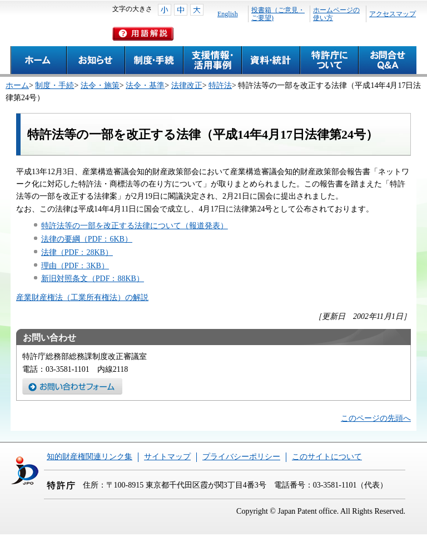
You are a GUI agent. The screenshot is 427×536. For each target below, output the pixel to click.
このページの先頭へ (376, 418)
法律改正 (186, 85)
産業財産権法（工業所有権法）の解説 (82, 297)
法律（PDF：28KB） (77, 252)
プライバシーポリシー (241, 457)
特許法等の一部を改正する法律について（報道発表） (134, 226)
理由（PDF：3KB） (75, 266)
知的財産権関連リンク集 (89, 457)
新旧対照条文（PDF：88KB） (92, 278)
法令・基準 (145, 85)
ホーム (17, 85)
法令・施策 (100, 85)
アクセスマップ (392, 14)
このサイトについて (327, 457)
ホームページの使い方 (336, 14)
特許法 (220, 85)
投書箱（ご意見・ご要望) (278, 14)
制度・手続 (54, 85)
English (227, 14)
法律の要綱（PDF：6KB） (86, 239)
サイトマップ (167, 457)
